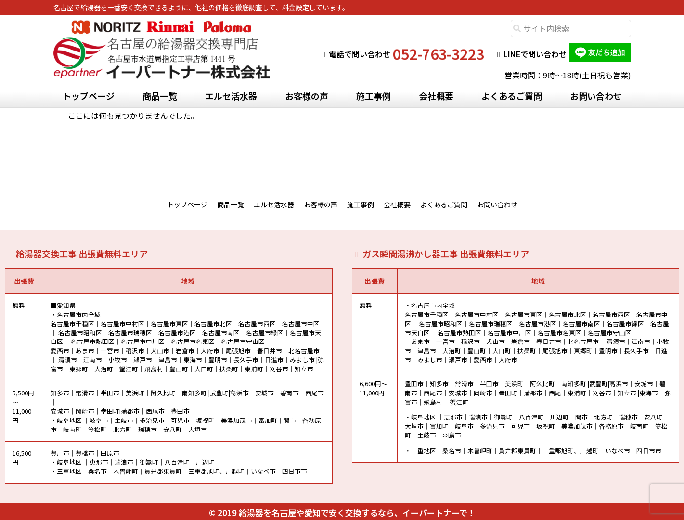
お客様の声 (306, 95)
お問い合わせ (596, 95)
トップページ (89, 95)
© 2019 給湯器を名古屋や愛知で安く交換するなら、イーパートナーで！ (342, 510)
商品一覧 (159, 95)
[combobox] (571, 28)
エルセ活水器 (231, 95)
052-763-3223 (438, 53)
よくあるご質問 (511, 95)
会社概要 (436, 95)
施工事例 (373, 95)
